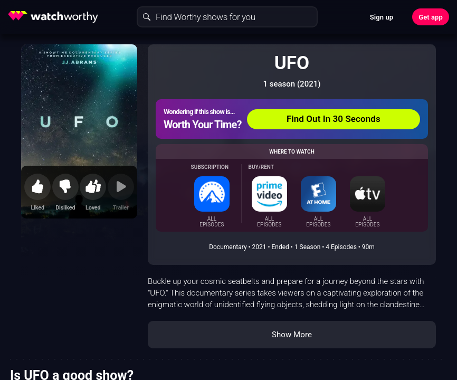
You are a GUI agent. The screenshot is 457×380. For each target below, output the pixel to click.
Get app (430, 17)
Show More (292, 334)
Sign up (381, 17)
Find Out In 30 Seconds (333, 118)
